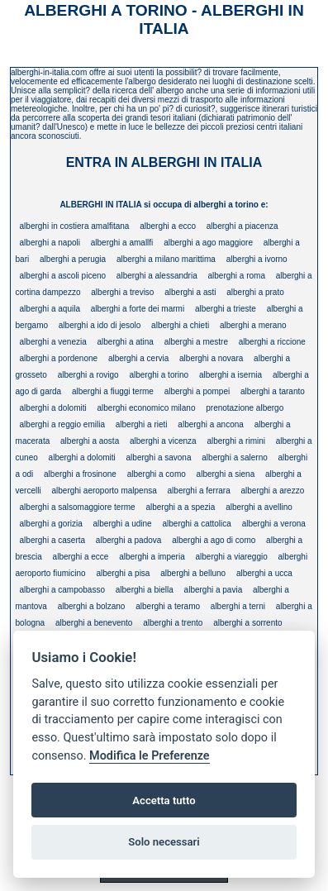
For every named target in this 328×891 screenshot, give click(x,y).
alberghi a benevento (93, 622)
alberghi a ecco (168, 226)
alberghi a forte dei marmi (137, 308)
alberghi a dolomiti (53, 407)
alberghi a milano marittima (166, 259)
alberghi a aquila (50, 308)
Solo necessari (163, 842)
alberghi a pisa (123, 573)
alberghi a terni (238, 606)
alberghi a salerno (235, 457)
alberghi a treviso (122, 292)
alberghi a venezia (53, 341)
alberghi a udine (122, 523)
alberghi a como (156, 474)
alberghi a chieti (180, 325)
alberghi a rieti (142, 424)
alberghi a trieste (225, 308)
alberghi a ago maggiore (208, 242)
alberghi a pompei (197, 391)
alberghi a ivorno (257, 259)
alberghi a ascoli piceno (63, 275)
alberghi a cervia (138, 358)
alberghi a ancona (211, 424)
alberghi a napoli (50, 242)
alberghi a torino (158, 374)
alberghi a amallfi (122, 242)
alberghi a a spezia (180, 507)
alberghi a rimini (236, 441)
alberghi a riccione (272, 341)
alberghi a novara (211, 358)
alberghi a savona (159, 457)
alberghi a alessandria (156, 275)
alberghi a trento (172, 622)
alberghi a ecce (81, 556)
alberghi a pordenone (59, 358)
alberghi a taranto (272, 391)
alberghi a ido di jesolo (100, 325)
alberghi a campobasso (62, 589)
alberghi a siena (226, 474)
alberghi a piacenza (242, 226)
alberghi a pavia (213, 589)
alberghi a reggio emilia (62, 424)
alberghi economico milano (146, 407)
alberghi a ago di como (213, 540)
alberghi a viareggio (231, 556)
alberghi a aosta (89, 441)
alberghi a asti (190, 292)
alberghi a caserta (53, 540)
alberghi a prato (255, 292)
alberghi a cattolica (196, 523)
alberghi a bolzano (92, 606)
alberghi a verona (274, 523)
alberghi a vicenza (163, 441)
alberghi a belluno (193, 573)
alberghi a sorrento (247, 622)
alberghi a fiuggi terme (113, 391)
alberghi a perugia (73, 259)
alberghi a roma (235, 275)
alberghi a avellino (259, 507)
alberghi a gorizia (51, 523)
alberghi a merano (253, 325)
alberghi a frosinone (80, 474)
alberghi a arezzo (273, 490)
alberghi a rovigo (88, 374)
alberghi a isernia (230, 374)
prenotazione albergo (244, 407)
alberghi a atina (125, 341)
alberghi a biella (145, 589)
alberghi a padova (129, 540)
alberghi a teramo (167, 606)
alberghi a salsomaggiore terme (77, 507)
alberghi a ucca (264, 573)
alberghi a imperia (152, 556)
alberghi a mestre (196, 341)
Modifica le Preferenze (149, 756)
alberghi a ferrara (199, 490)
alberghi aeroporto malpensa (103, 490)
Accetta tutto (163, 800)
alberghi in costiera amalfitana (75, 226)
